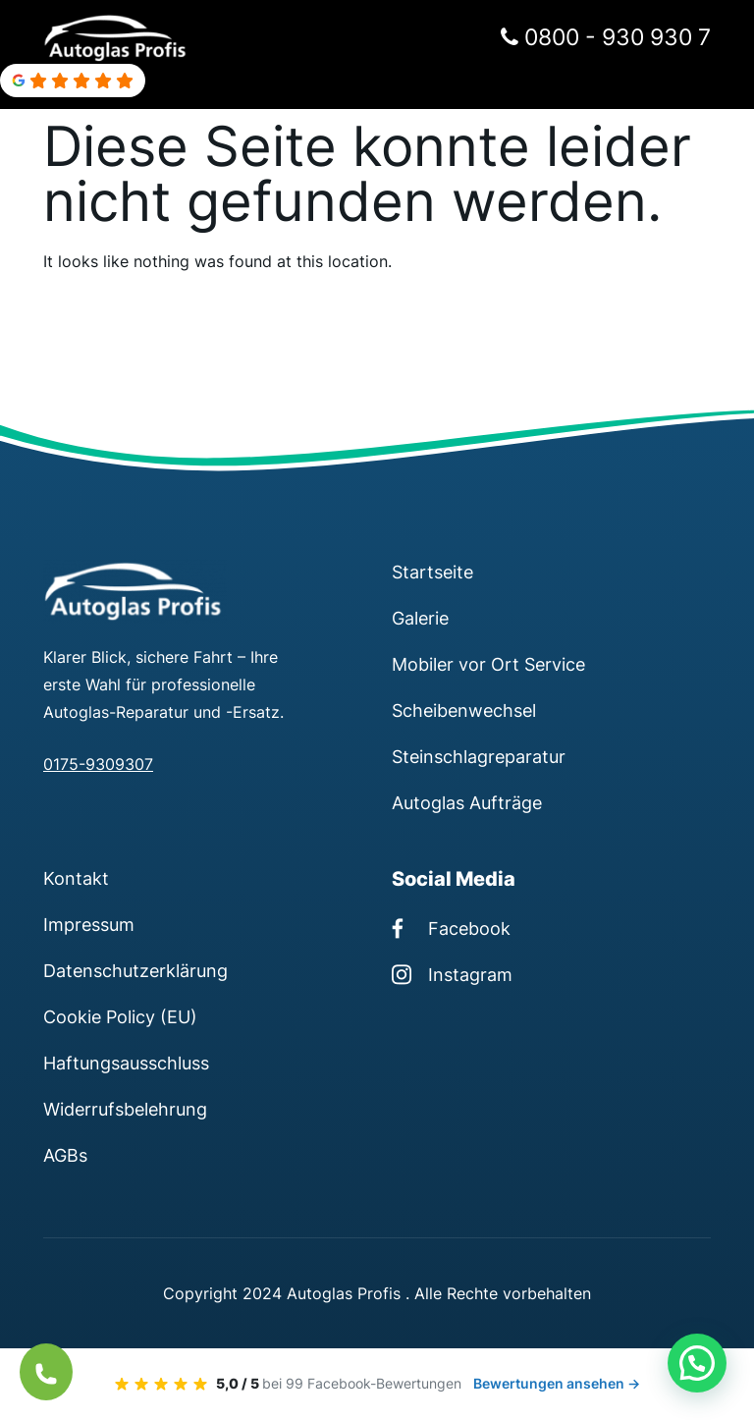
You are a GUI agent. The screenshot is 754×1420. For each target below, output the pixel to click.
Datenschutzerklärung (135, 970)
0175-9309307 (98, 764)
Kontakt (76, 878)
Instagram (452, 974)
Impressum (89, 924)
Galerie (420, 617)
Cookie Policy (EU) (120, 1016)
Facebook (451, 928)
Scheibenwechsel (464, 710)
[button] (697, 1363)
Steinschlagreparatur (479, 756)
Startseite (432, 571)
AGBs (65, 1155)
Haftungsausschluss (126, 1062)
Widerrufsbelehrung (125, 1108)
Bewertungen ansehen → (556, 1383)
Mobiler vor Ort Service (488, 664)
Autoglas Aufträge (467, 802)
